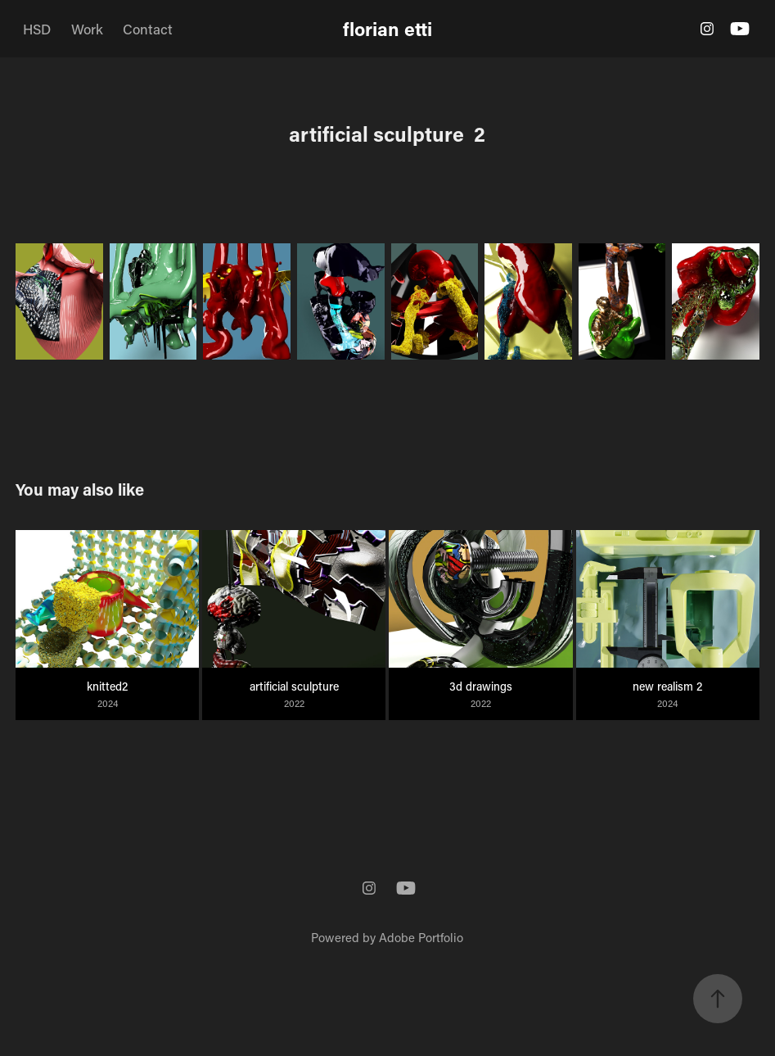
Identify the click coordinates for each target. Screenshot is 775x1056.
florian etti (387, 28)
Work (87, 29)
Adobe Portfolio (421, 937)
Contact (148, 29)
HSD (37, 29)
